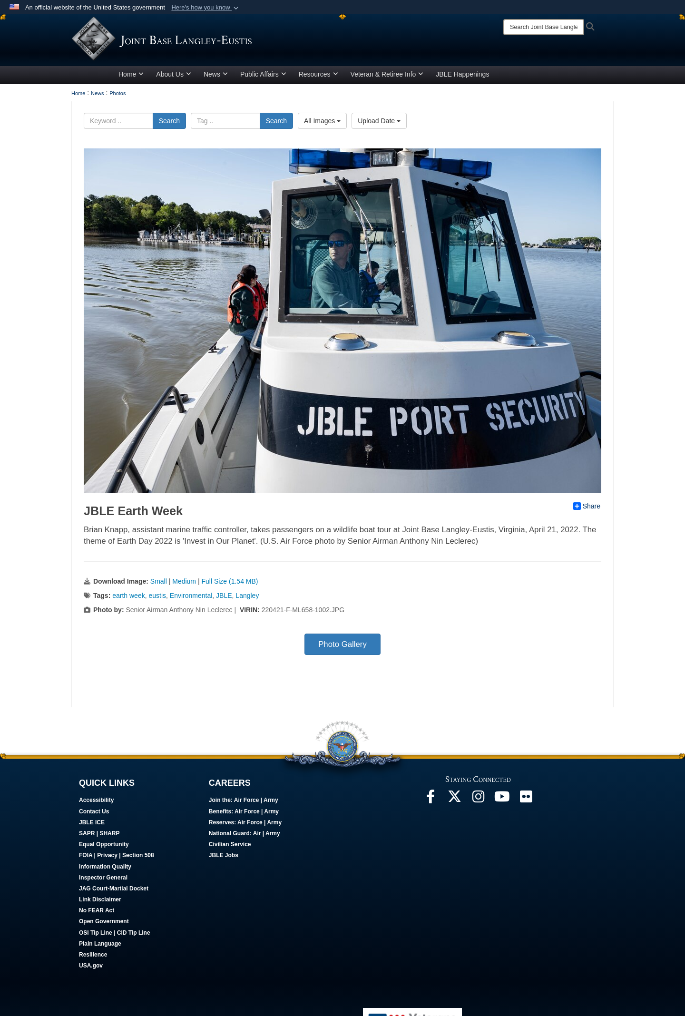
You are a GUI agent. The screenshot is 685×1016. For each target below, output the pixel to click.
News (216, 77)
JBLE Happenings (462, 77)
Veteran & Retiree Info (387, 77)
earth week (128, 599)
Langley (247, 599)
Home (131, 77)
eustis (157, 599)
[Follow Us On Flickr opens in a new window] (526, 802)
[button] (205, 7)
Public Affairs (263, 77)
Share (586, 509)
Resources (318, 77)
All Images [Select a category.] (322, 124)
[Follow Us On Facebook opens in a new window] (430, 802)
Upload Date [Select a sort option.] (379, 124)
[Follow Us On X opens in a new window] (454, 802)
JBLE (224, 599)
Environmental (191, 599)
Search (169, 124)
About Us (173, 77)
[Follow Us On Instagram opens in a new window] (478, 802)
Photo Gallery (342, 647)
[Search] (543, 27)
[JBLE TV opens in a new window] (502, 802)
